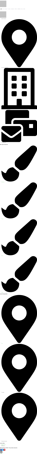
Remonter (1, 452)
